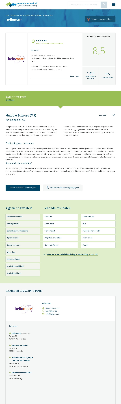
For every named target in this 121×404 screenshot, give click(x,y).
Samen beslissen (13, 245)
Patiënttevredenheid (14, 217)
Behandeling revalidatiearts (17, 231)
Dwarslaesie (49, 224)
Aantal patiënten (13, 224)
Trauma (85, 245)
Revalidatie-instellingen (20, 15)
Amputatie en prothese (53, 238)
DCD (84, 224)
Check (32, 15)
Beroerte (48, 217)
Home (7, 15)
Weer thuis (11, 252)
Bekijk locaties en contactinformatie (49, 44)
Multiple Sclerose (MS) (91, 231)
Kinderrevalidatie (13, 259)
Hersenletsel (50, 231)
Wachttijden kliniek (14, 273)
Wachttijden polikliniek (15, 266)
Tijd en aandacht (13, 238)
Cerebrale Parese (51, 245)
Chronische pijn (88, 217)
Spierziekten (87, 238)
